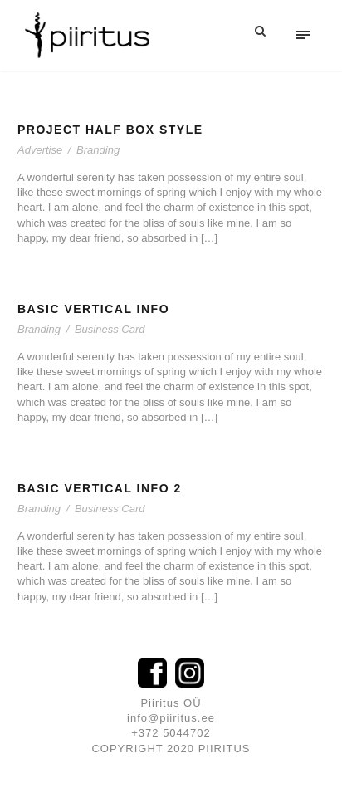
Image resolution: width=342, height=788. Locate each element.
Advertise (39, 150)
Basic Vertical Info (93, 309)
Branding (98, 150)
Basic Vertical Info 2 (99, 488)
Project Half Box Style (110, 129)
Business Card (110, 329)
